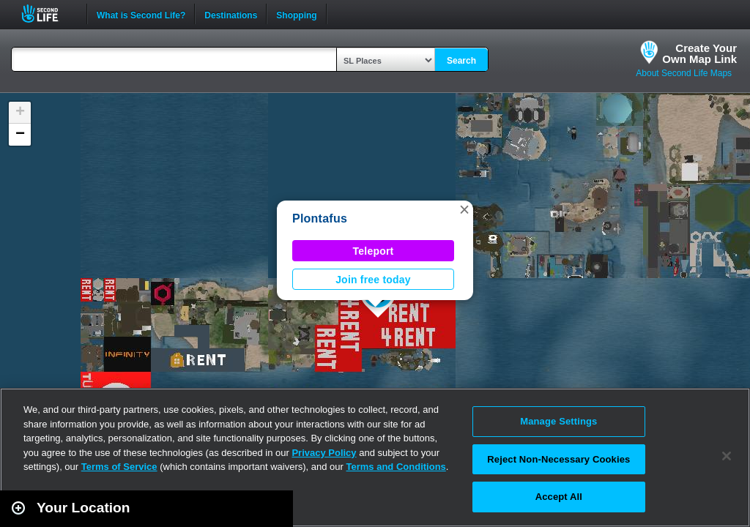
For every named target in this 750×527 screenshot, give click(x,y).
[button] (464, 209)
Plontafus (319, 218)
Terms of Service (119, 466)
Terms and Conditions (396, 466)
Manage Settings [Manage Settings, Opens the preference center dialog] (558, 421)
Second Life (48, 13)
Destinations (230, 14)
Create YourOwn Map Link (699, 53)
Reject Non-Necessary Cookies (558, 459)
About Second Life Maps (684, 73)
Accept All (558, 496)
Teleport (373, 251)
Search (461, 61)
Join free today (373, 279)
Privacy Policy (324, 452)
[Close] (726, 456)
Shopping (296, 14)
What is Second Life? (141, 14)
